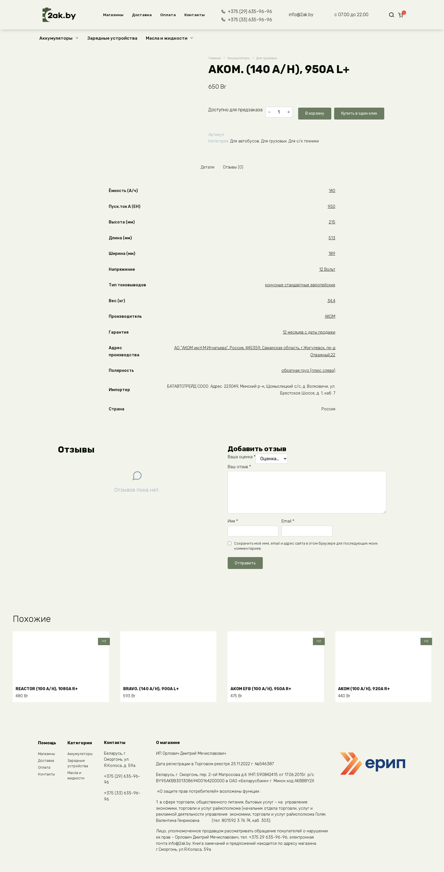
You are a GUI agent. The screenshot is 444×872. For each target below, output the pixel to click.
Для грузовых (273, 58)
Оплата (166, 14)
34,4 (331, 302)
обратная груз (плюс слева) (308, 372)
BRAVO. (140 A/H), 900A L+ (155, 688)
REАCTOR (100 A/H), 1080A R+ (51, 688)
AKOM (330, 317)
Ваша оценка (241, 458)
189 (331, 255)
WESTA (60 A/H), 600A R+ (261, 793)
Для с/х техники (304, 140)
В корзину (313, 111)
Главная (215, 58)
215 (332, 223)
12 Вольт (327, 270)
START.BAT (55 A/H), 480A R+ (51, 793)
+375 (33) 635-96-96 (246, 19)
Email (287, 522)
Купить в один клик (363, 111)
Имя (233, 522)
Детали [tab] (205, 167)
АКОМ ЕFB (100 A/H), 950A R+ (265, 688)
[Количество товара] (279, 111)
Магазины (111, 14)
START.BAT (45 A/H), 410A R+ (158, 793)
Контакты (193, 14)
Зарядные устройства (112, 38)
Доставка (140, 14)
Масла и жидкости (166, 38)
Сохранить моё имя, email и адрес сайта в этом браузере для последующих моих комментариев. (306, 547)
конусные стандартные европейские (300, 286)
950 (331, 208)
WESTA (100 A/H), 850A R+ (369, 793)
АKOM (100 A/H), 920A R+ (368, 688)
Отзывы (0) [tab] (235, 167)
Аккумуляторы (55, 38)
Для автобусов (244, 140)
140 (332, 192)
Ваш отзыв (239, 468)
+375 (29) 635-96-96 (246, 11)
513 (331, 239)
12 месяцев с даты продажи (309, 333)
